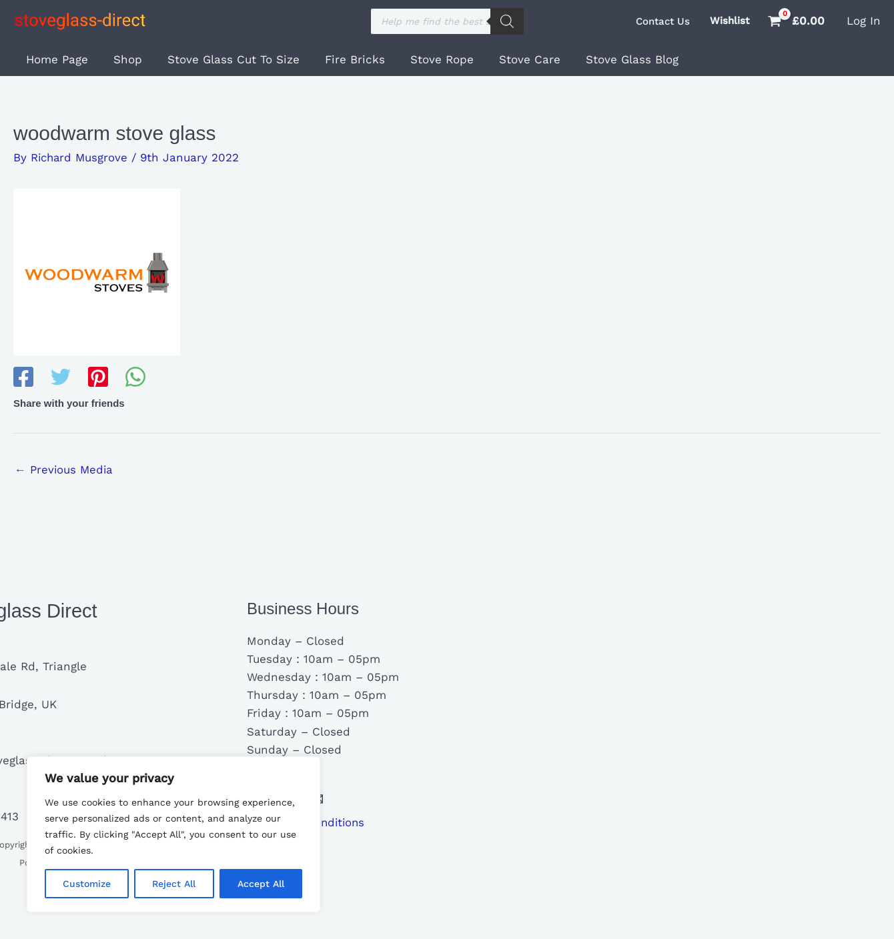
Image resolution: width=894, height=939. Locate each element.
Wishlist (729, 21)
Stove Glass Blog (614, 59)
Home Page (56, 59)
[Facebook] (23, 378)
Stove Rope (430, 59)
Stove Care (515, 59)
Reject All (173, 883)
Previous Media (65, 469)
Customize (87, 883)
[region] (173, 834)
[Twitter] (61, 378)
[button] (663, 21)
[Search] (507, 21)
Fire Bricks (346, 59)
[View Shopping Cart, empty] (798, 21)
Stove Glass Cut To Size (227, 59)
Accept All (261, 883)
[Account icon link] (864, 21)
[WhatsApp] (135, 378)
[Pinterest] (98, 378)
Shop (123, 59)
